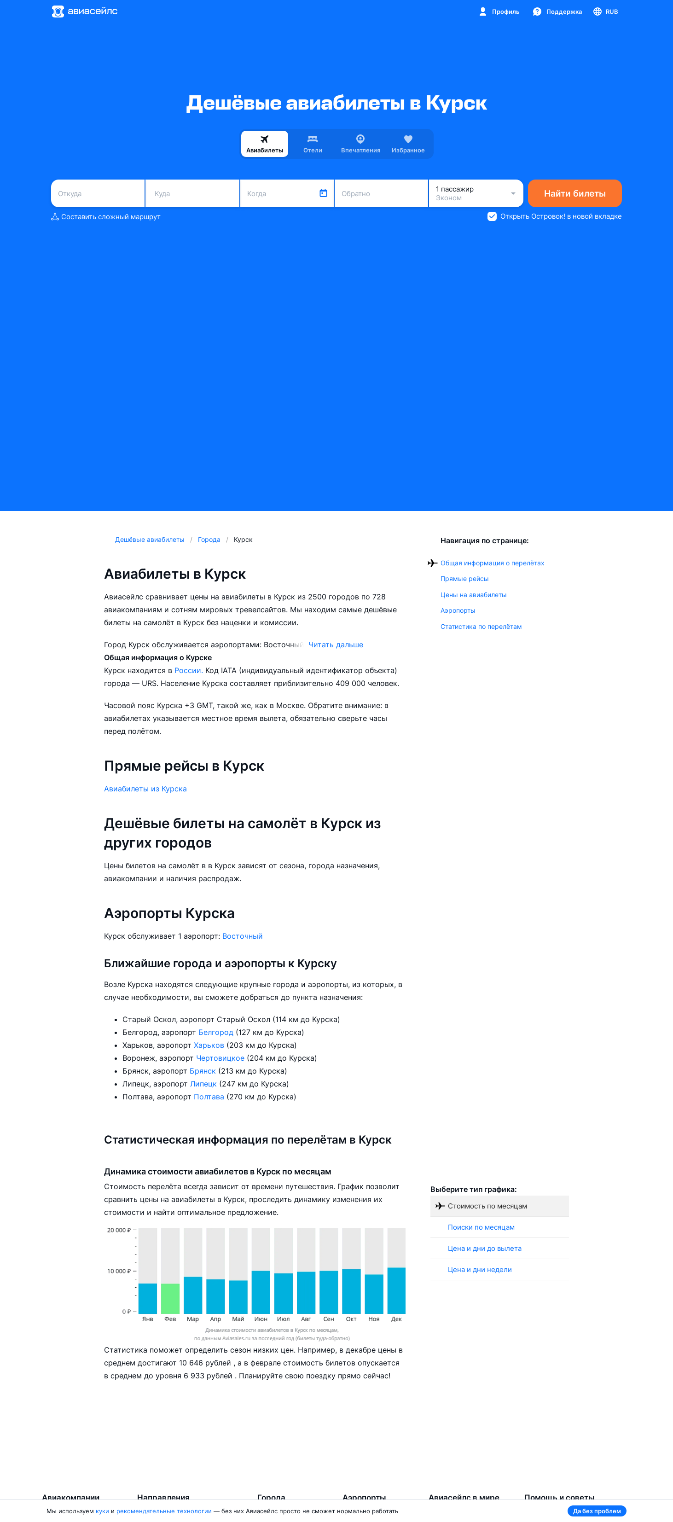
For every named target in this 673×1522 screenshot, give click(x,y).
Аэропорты (458, 610)
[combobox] (98, 193)
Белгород (217, 1032)
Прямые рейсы (465, 578)
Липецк (204, 1083)
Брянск (204, 1070)
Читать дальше (335, 644)
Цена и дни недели (480, 1269)
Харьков (210, 1045)
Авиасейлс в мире (464, 1497)
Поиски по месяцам (481, 1227)
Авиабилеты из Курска (145, 788)
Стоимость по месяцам (487, 1206)
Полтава (210, 1096)
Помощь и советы (559, 1497)
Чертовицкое (221, 1058)
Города (271, 1497)
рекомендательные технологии (164, 1511)
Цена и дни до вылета (485, 1248)
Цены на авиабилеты (474, 594)
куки (102, 1511)
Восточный (242, 936)
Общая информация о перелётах (493, 563)
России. (189, 670)
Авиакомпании (70, 1497)
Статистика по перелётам (481, 626)
